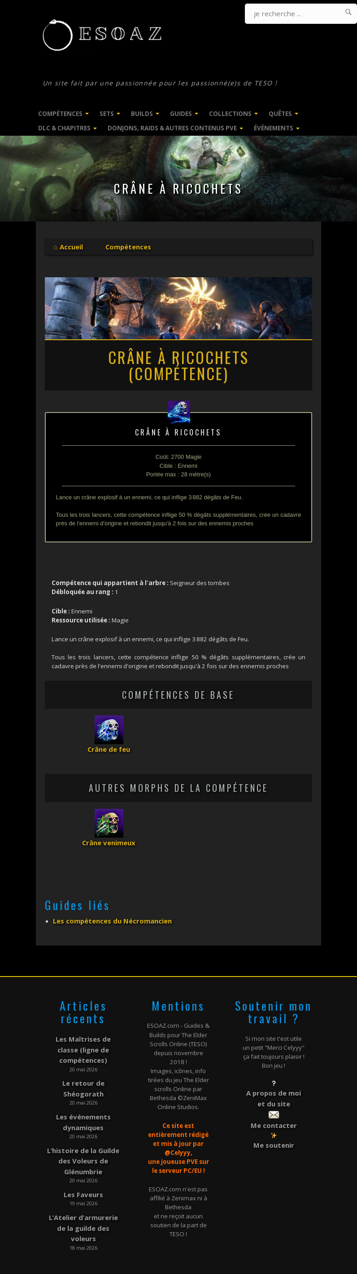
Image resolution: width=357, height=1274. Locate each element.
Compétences (60, 114)
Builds (142, 114)
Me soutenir (273, 1133)
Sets (107, 114)
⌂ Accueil (67, 246)
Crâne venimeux (109, 839)
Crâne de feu (109, 747)
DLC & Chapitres (64, 128)
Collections (230, 114)
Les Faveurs (83, 1154)
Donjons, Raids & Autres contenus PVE (172, 128)
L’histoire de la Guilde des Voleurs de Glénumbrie (83, 1123)
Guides (181, 114)
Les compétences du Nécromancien (107, 916)
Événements (273, 128)
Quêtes (280, 114)
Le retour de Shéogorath (83, 1062)
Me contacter (273, 1115)
